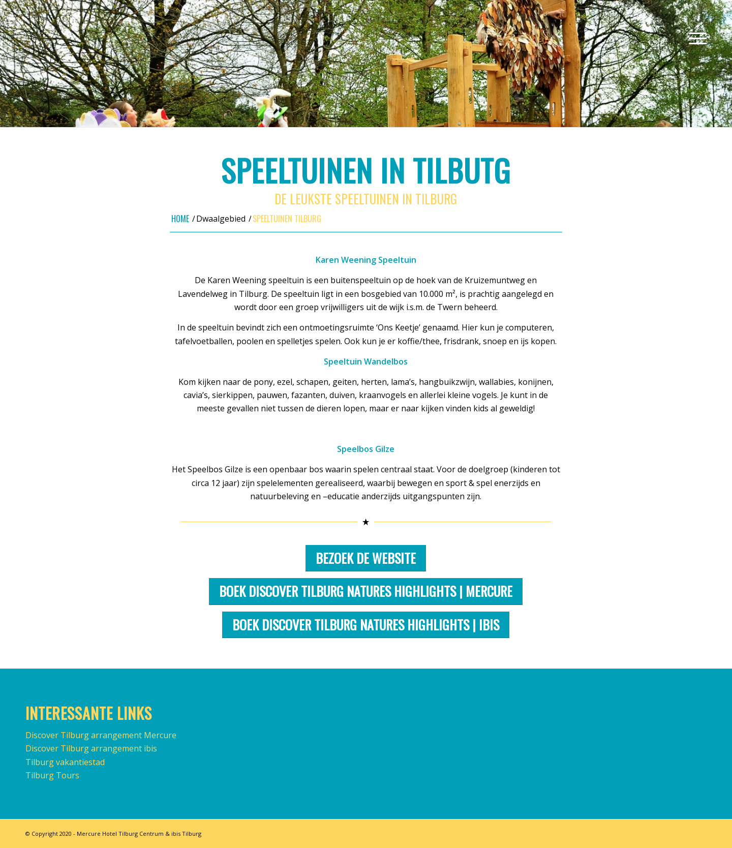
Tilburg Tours (52, 775)
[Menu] (694, 38)
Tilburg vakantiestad (65, 762)
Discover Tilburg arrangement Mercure (100, 735)
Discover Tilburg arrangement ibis (91, 748)
